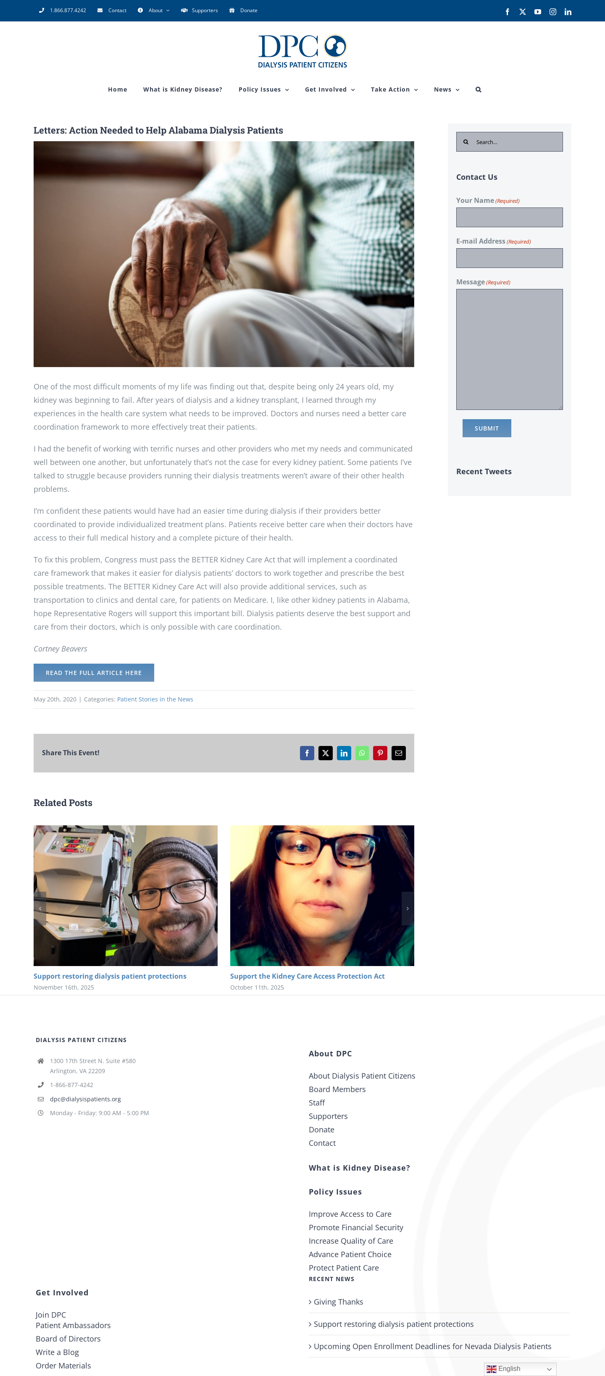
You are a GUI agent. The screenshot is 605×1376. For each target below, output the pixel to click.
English (504, 1369)
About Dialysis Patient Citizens (362, 1076)
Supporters (328, 1116)
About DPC (330, 1053)
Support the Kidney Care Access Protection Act (307, 976)
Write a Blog (57, 1352)
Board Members (337, 1089)
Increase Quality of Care (351, 1241)
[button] (478, 89)
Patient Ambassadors (73, 1325)
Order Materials (63, 1365)
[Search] (466, 142)
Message (483, 282)
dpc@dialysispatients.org (85, 1099)
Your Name (488, 200)
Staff (317, 1103)
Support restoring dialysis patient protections (110, 976)
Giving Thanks (338, 1302)
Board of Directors (68, 1339)
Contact (322, 1143)
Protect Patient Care (344, 1268)
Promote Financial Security (356, 1227)
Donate (321, 1129)
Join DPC (51, 1315)
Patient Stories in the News (155, 699)
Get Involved (62, 1292)
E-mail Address (493, 241)
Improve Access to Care (350, 1214)
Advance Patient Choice (350, 1254)
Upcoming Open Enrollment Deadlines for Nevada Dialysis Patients (433, 1346)
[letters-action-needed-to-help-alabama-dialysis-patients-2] (224, 254)
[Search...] (509, 142)
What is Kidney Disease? (359, 1168)
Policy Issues (335, 1192)
